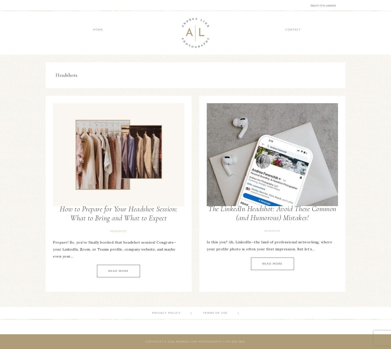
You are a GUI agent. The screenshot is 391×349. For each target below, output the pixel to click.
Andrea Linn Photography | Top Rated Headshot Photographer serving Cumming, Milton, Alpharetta (195, 32)
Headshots (118, 231)
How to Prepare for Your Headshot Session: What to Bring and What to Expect (119, 213)
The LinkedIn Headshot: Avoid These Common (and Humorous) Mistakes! (272, 213)
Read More (118, 271)
